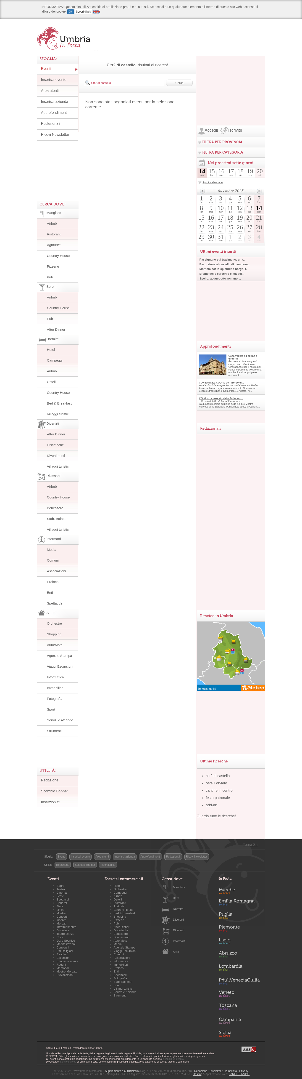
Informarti (179, 941)
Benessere (55, 508)
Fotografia (55, 699)
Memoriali (63, 968)
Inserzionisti (50, 802)
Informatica (55, 677)
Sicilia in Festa (239, 1033)
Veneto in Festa (239, 994)
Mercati (61, 923)
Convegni (63, 947)
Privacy (243, 1071)
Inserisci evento (53, 80)
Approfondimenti (54, 113)
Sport (51, 709)
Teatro (61, 889)
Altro (176, 952)
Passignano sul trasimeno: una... (223, 259)
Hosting (197, 1074)
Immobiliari (55, 688)
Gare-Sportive (66, 940)
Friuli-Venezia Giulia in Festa (239, 981)
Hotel (51, 350)
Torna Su (250, 845)
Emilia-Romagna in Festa (239, 903)
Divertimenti (56, 456)
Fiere (60, 906)
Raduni (61, 964)
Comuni (53, 560)
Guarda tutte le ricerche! (216, 816)
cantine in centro (219, 790)
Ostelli (52, 382)
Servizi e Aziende (60, 720)
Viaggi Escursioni (60, 666)
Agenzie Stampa (59, 656)
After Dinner (56, 329)
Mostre (61, 913)
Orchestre (54, 623)
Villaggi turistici (58, 414)
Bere (176, 898)
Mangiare (179, 887)
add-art (212, 805)
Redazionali (50, 123)
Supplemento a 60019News (122, 1071)
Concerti (62, 916)
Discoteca (63, 930)
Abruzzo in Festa (239, 955)
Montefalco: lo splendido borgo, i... (224, 269)
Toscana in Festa (239, 1007)
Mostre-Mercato (67, 971)
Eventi (46, 69)
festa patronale (218, 798)
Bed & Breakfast (59, 403)
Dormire (178, 909)
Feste (60, 896)
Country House (58, 256)
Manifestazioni (66, 944)
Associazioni (56, 571)
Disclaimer (216, 1071)
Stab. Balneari (57, 519)
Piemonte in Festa (239, 929)
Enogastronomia (67, 961)
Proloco (53, 582)
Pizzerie (53, 266)
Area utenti (50, 91)
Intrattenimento (66, 927)
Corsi (60, 937)
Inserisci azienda (54, 102)
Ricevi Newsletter (55, 134)
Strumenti (54, 731)
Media (51, 549)
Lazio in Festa (239, 942)
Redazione (50, 780)
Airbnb (52, 223)
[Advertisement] (231, 84)
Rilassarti (179, 930)
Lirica (60, 909)
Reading (62, 954)
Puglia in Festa (239, 916)
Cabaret (62, 903)
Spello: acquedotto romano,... (220, 278)
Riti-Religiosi (65, 951)
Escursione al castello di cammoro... (225, 264)
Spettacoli (54, 603)
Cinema (62, 892)
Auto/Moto (55, 645)
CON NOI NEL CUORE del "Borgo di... (221, 382)
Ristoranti (54, 234)
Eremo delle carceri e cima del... (222, 273)
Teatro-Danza (65, 933)
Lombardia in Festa (239, 968)
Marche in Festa (239, 890)
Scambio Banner (54, 791)
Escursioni (63, 957)
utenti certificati (67, 1061)
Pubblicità (231, 1071)
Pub (50, 277)
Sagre (61, 885)
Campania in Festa (239, 1020)
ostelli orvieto (216, 783)
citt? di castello (218, 776)
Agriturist (53, 245)
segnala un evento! (173, 1059)
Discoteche (55, 445)
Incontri (61, 920)
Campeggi (55, 360)
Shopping (54, 634)
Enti (50, 592)
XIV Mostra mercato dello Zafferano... (221, 398)
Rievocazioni (65, 975)
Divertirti (178, 919)
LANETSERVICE (239, 1074)
